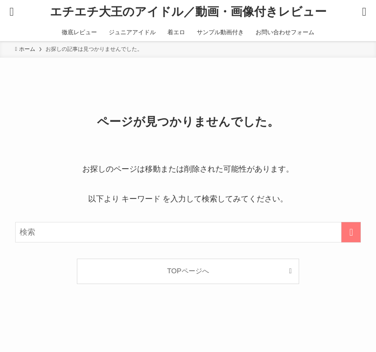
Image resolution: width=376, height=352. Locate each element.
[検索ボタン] (364, 11)
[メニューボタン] (12, 11)
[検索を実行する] (351, 232)
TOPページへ (188, 271)
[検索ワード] (188, 232)
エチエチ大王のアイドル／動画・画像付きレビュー (188, 12)
